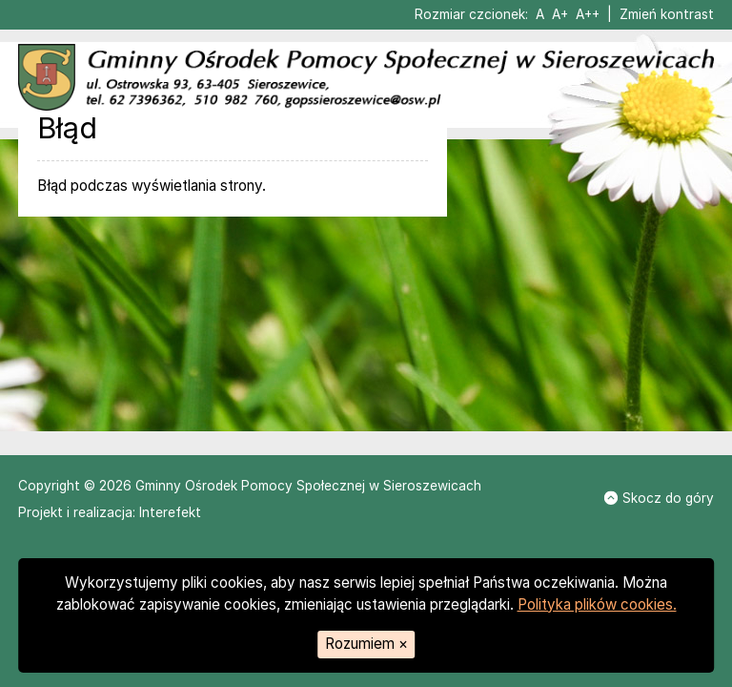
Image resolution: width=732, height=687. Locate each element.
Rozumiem (366, 644)
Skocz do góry (659, 498)
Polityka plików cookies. (597, 604)
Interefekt (170, 512)
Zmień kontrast (667, 14)
